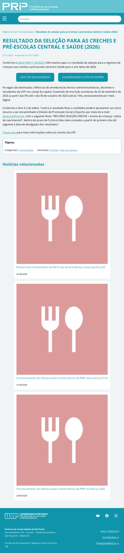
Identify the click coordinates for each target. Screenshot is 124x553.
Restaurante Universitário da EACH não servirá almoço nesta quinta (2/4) (60, 267)
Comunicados (26, 31)
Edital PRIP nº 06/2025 (31, 62)
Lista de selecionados (35, 77)
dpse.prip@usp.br (13, 116)
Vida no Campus (68, 150)
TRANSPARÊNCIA (106, 543)
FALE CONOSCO (109, 531)
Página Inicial (10, 31)
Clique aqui (9, 132)
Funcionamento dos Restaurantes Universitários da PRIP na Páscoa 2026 (60, 489)
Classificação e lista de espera (83, 77)
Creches (54, 150)
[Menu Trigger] (4, 18)
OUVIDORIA (109, 537)
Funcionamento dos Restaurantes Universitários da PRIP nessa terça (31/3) (62, 378)
